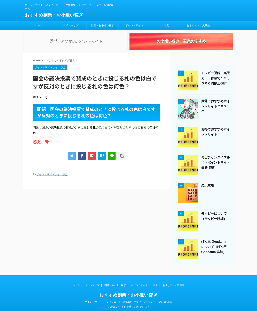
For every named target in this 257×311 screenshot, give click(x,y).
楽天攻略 (207, 188)
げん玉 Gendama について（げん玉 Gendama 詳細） (214, 250)
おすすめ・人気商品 (198, 25)
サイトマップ (70, 25)
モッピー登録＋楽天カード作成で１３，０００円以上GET (215, 81)
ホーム (39, 25)
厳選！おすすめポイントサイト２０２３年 (215, 109)
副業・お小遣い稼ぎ (102, 25)
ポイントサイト (134, 25)
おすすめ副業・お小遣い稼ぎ (54, 15)
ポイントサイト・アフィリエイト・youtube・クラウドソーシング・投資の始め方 (128, 300)
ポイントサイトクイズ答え (52, 177)
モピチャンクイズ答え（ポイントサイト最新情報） (215, 165)
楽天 (166, 25)
